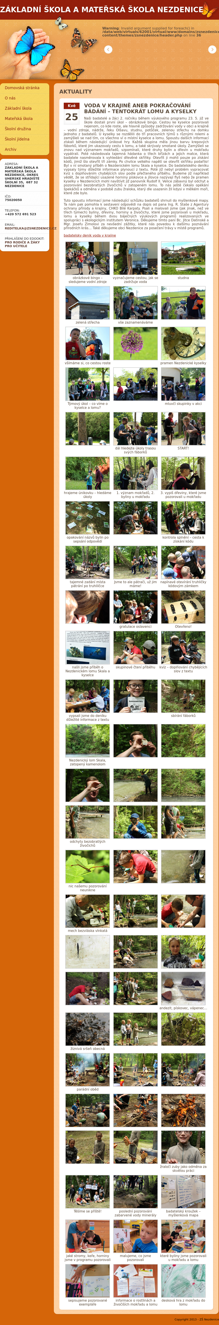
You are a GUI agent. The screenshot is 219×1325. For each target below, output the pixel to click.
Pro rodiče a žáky (22, 242)
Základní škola (18, 108)
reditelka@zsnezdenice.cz (31, 228)
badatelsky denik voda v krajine (90, 236)
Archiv (10, 149)
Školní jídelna (17, 139)
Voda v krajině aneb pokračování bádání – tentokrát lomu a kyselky (140, 108)
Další (212, 49)
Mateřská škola (19, 118)
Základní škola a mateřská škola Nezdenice (101, 9)
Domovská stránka (22, 88)
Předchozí (108, 49)
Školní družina (18, 129)
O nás (10, 98)
